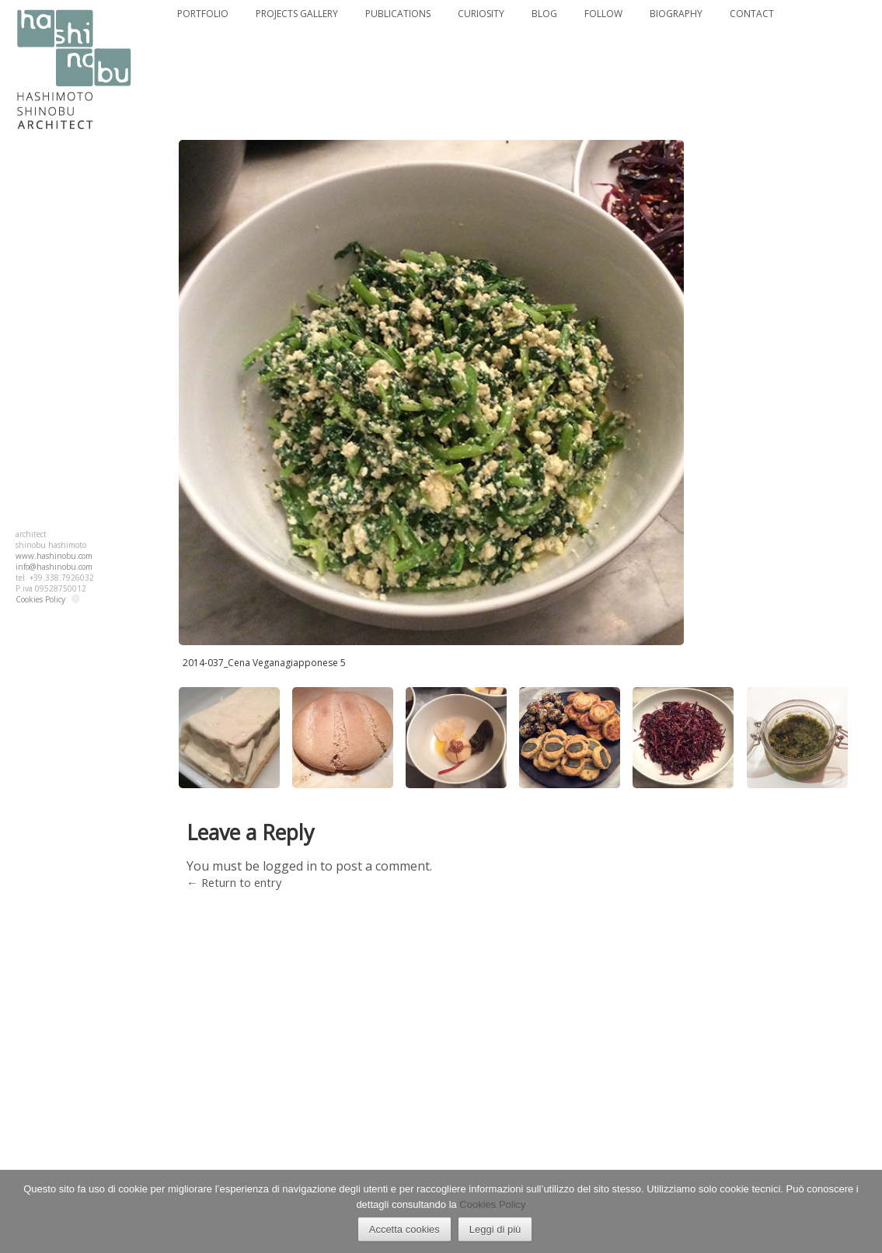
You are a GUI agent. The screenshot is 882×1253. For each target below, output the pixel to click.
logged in (290, 865)
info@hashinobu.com (54, 566)
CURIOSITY (480, 14)
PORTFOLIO (202, 14)
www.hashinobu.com (54, 555)
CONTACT (749, 14)
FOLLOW (603, 14)
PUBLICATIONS (397, 14)
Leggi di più (495, 1229)
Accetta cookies (404, 1229)
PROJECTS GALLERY (296, 14)
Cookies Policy (40, 599)
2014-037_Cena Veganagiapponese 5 (264, 662)
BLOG (544, 14)
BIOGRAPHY (674, 14)
